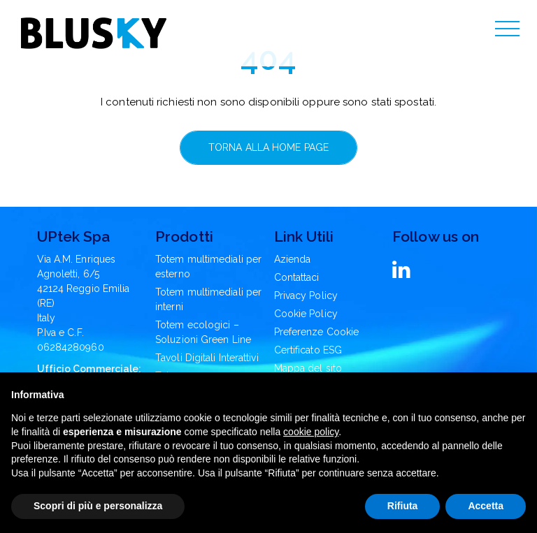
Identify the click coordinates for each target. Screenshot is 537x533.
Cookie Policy (306, 313)
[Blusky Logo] (93, 33)
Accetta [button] (485, 505)
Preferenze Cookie (316, 331)
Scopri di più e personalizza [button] (98, 505)
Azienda (292, 259)
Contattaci (297, 277)
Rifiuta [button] (402, 505)
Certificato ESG (308, 350)
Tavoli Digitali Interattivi (207, 357)
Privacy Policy (306, 295)
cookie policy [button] (310, 431)
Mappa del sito (308, 368)
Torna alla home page (268, 147)
